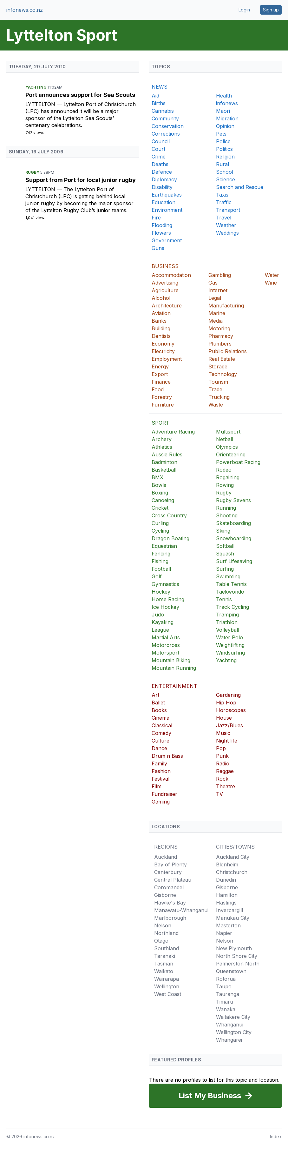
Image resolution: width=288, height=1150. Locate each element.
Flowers (161, 233)
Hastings (226, 902)
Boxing (160, 492)
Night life (226, 740)
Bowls (159, 485)
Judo (158, 614)
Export (160, 374)
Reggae (225, 771)
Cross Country (169, 515)
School (224, 172)
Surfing (225, 569)
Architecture (167, 305)
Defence (162, 172)
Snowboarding (233, 538)
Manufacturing (226, 305)
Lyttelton (41, 104)
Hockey (161, 591)
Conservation (168, 126)
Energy (160, 366)
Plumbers (220, 343)
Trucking (219, 397)
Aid (155, 95)
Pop (221, 748)
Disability (162, 187)
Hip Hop (226, 702)
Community (165, 118)
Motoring (219, 328)
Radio (222, 763)
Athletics (162, 447)
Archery (162, 439)
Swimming (228, 576)
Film (156, 786)
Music (223, 733)
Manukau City (232, 918)
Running (226, 508)
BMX (157, 477)
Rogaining (227, 477)
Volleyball (227, 630)
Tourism (218, 382)
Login (244, 9)
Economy (163, 343)
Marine (216, 313)
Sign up (271, 9)
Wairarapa (166, 979)
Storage (217, 366)
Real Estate (221, 359)
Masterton (228, 925)
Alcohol (161, 298)
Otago (161, 941)
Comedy (161, 733)
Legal (214, 298)
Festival (160, 779)
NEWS (159, 87)
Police (223, 141)
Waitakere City (233, 1017)
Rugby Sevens (233, 500)
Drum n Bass (167, 756)
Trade (215, 389)
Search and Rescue (239, 187)
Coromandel (169, 887)
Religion (225, 156)
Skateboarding (233, 523)
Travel (223, 217)
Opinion (225, 126)
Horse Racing (168, 599)
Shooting (227, 515)
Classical (162, 725)
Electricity (163, 351)
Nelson (162, 925)
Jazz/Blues (229, 725)
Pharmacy (220, 336)
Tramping (227, 614)
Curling (160, 523)
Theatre (225, 786)
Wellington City (234, 1032)
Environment (167, 210)
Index (276, 1136)
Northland (166, 933)
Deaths (160, 164)
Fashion (161, 771)
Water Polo (229, 637)
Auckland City (232, 857)
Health (224, 95)
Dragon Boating (170, 538)
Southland (166, 948)
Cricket (160, 508)
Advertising (165, 282)
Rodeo (224, 470)
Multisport (228, 431)
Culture (160, 740)
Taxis (222, 195)
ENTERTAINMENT (174, 686)
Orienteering (230, 454)
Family (159, 763)
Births (159, 103)
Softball (225, 546)
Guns (158, 248)
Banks (159, 321)
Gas (213, 282)
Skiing (223, 531)
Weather (226, 225)
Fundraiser (164, 794)
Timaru (224, 1002)
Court (158, 149)
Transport (228, 210)
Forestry (162, 397)
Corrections (166, 134)
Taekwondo (230, 591)
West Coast (167, 994)
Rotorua (226, 979)
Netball (224, 439)
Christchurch (231, 872)
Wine (271, 282)
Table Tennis (231, 584)
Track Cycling (232, 607)
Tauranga (227, 994)
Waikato (163, 971)
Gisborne (165, 895)
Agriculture (165, 290)
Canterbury (168, 872)
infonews (227, 103)
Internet (217, 290)
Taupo (224, 986)
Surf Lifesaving (234, 561)
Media (215, 321)
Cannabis (163, 111)
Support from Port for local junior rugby (80, 180)
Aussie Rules (167, 454)
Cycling (160, 531)
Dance (159, 748)
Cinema (160, 718)
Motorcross (166, 645)
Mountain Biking (171, 660)
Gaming (161, 801)
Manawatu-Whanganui (181, 910)
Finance (161, 382)
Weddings (227, 233)
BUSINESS (165, 266)
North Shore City (236, 956)
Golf (157, 576)
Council (161, 141)
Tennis (224, 599)
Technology (222, 374)
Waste (215, 404)
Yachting (36, 87)
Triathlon (227, 622)
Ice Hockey (165, 607)
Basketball (164, 470)
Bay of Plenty (170, 864)
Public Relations (227, 351)
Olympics (227, 447)
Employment (167, 359)
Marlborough (170, 918)
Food (158, 389)
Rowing (225, 485)
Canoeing (163, 500)
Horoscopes (231, 710)
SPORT (160, 423)
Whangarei (229, 1040)
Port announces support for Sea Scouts (80, 94)
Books (159, 710)
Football (161, 569)
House (224, 718)
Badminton (164, 462)
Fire (156, 217)
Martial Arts (166, 637)
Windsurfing (230, 652)
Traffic (224, 202)
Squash (225, 553)
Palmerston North (237, 963)
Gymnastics (165, 584)
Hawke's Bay (170, 902)
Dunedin (226, 880)
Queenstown (231, 971)
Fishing (160, 561)
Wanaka (225, 1009)
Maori (223, 111)
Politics (224, 149)
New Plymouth (234, 948)
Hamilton (227, 895)
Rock (222, 779)
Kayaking (162, 622)
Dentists (161, 336)
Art (155, 695)
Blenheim (227, 864)
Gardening (228, 695)
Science (225, 179)
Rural (222, 164)
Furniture (163, 404)
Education (163, 202)
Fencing (161, 553)
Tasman (163, 963)
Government (167, 240)
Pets (221, 134)
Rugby (32, 172)
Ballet (158, 702)
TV (219, 794)
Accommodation (171, 275)
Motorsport (165, 652)
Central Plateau (172, 880)
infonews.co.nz (24, 10)
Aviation (161, 313)
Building (161, 328)
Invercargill (229, 910)
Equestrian (164, 546)
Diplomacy (164, 179)
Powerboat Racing (238, 462)
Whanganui (229, 1024)
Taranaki (164, 956)
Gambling (219, 275)
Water (272, 275)
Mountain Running (174, 668)
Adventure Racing (173, 431)
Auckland (165, 857)
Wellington (166, 986)
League (160, 630)
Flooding (162, 225)
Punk (222, 756)
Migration (227, 118)
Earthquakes (167, 195)
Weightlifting (230, 645)
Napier (224, 933)
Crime (159, 156)
